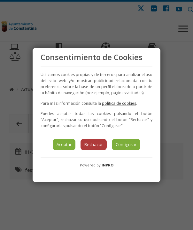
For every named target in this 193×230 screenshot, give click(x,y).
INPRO (107, 165)
